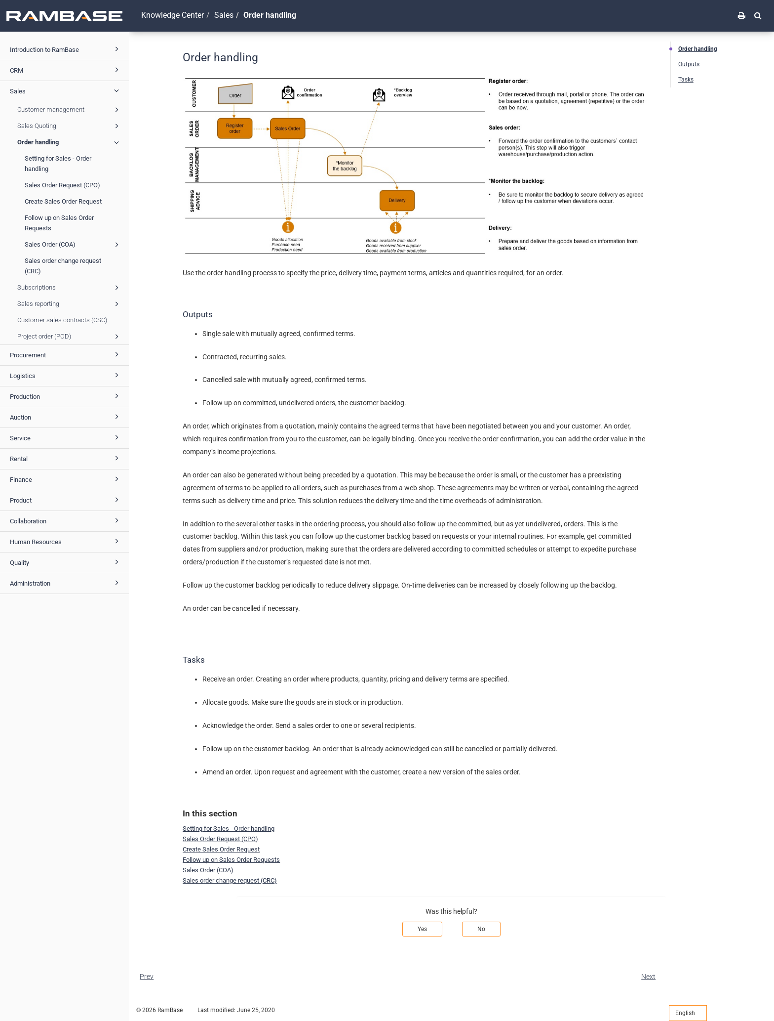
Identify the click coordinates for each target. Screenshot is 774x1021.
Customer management (69, 109)
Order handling (69, 142)
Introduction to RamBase (66, 48)
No (481, 929)
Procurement (66, 354)
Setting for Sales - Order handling (58, 163)
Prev (147, 976)
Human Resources (66, 541)
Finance (66, 478)
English (687, 1013)
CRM (66, 69)
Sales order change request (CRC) (63, 266)
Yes (422, 929)
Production (66, 395)
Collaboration (66, 520)
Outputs (688, 64)
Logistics (66, 375)
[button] (758, 15)
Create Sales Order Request (63, 201)
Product (66, 499)
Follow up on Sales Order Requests (59, 223)
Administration (66, 582)
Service (66, 437)
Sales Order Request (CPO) (62, 185)
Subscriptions (69, 287)
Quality (66, 561)
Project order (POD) (69, 336)
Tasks (686, 79)
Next (648, 976)
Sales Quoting (69, 126)
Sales (66, 90)
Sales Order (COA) (73, 244)
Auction (66, 416)
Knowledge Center (172, 15)
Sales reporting (69, 303)
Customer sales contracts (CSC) (62, 320)
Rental (66, 458)
